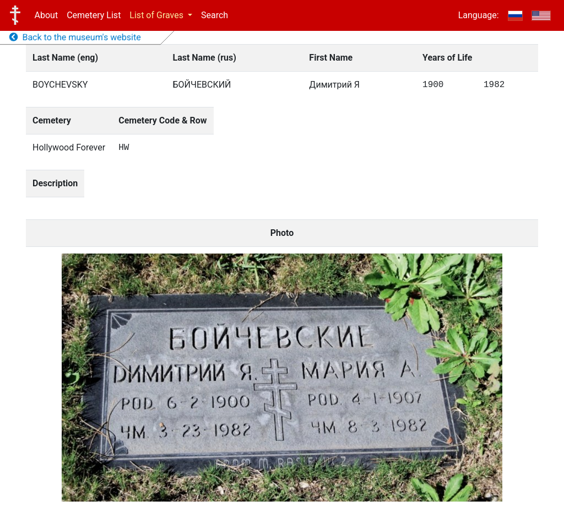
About (46, 15)
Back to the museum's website (75, 37)
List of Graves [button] (157, 15)
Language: (478, 15)
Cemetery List (94, 15)
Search (214, 15)
